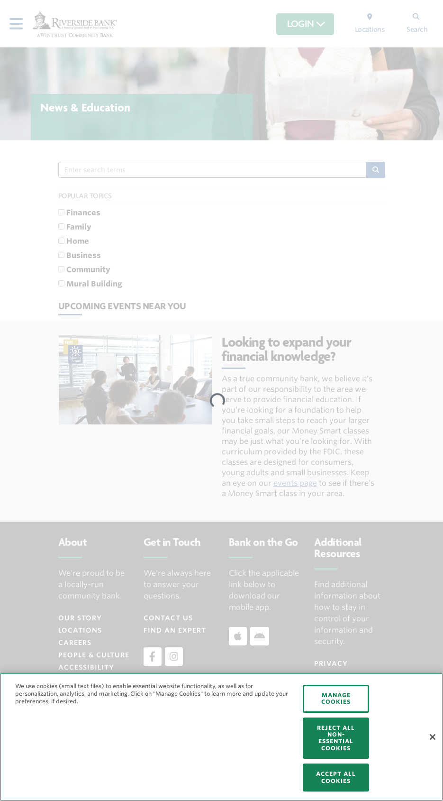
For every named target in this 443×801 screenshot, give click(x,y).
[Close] (432, 737)
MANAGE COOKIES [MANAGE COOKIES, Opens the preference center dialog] (336, 698)
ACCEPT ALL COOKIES (336, 777)
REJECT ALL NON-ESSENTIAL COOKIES (336, 738)
